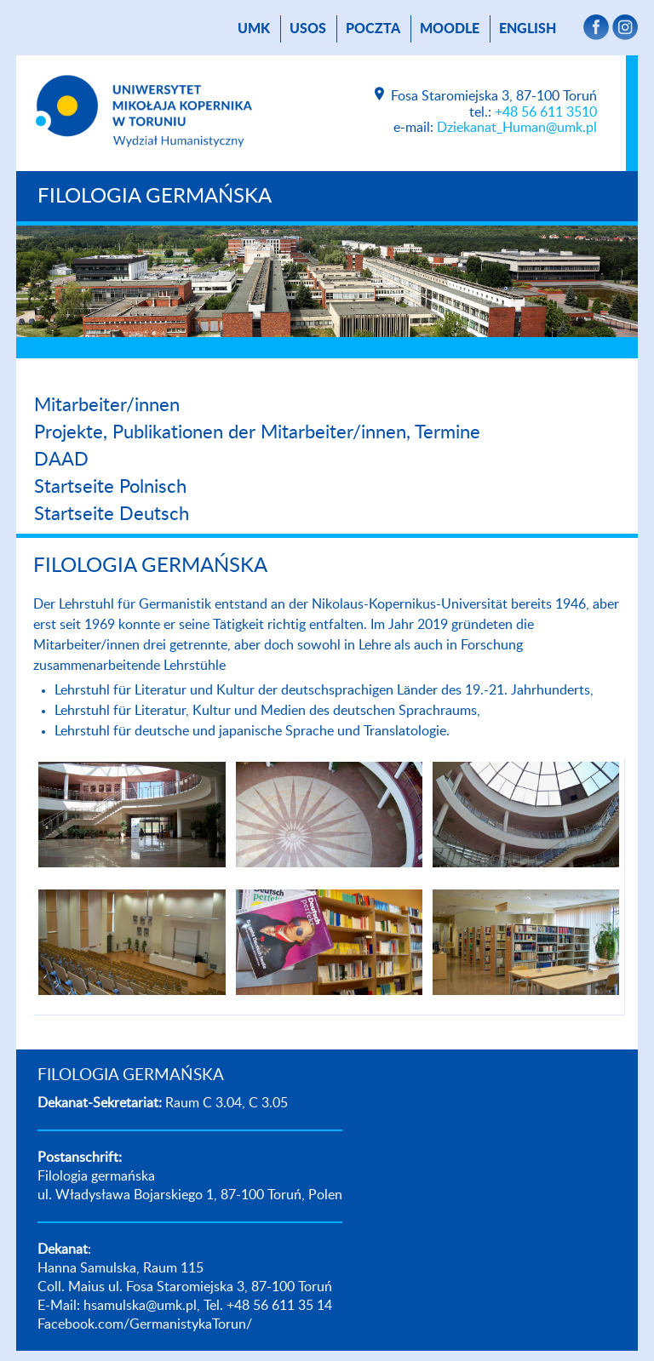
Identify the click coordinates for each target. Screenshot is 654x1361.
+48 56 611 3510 (546, 112)
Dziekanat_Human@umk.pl (517, 127)
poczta (373, 29)
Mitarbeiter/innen (107, 405)
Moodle (449, 29)
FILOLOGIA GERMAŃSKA (154, 196)
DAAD (61, 459)
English (527, 29)
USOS (308, 29)
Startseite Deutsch (111, 514)
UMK (254, 29)
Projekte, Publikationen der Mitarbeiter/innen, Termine (257, 432)
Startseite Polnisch (110, 486)
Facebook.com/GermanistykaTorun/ (144, 1324)
